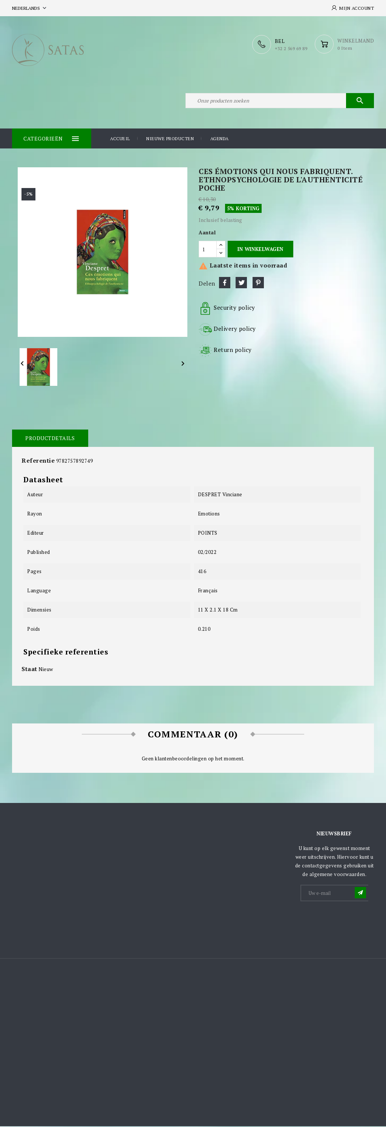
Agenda (219, 139)
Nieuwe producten (170, 139)
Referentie (38, 461)
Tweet (241, 283)
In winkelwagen (260, 249)
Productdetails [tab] (50, 438)
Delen (224, 283)
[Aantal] (208, 250)
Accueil (120, 139)
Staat (29, 669)
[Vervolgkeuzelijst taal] (30, 8)
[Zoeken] (279, 101)
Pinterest (258, 283)
